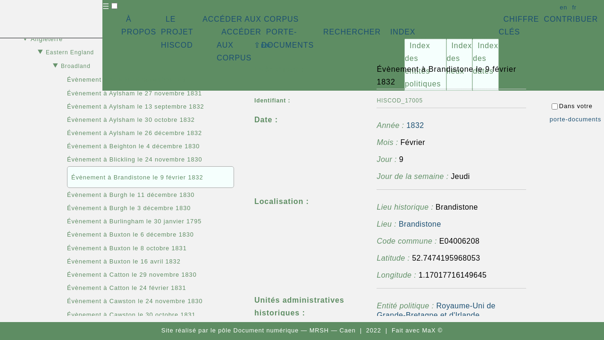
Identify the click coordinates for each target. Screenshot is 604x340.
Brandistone (420, 224)
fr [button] (574, 7)
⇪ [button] (263, 45)
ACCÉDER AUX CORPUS (250, 19)
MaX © (432, 330)
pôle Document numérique (258, 330)
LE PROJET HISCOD (177, 32)
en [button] (563, 7)
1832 (415, 125)
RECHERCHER (352, 32)
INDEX (402, 32)
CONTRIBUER (571, 19)
